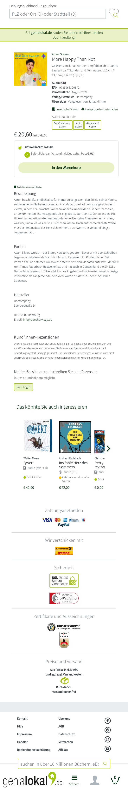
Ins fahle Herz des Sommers (73, 464)
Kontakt (22, 719)
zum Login (23, 387)
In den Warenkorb (66, 167)
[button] (74, 781)
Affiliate (63, 750)
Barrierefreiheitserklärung (33, 750)
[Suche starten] (105, 764)
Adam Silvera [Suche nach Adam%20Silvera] (60, 54)
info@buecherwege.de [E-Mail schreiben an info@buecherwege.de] (37, 320)
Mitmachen (65, 742)
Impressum (24, 734)
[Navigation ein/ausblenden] (94, 780)
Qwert (28, 462)
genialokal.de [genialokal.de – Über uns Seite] (41, 32)
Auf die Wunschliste (28, 187)
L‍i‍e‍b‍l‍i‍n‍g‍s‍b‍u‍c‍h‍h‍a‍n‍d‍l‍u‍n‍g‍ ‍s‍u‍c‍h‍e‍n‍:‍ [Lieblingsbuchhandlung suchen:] (33, 5)
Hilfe (20, 726)
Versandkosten (72, 674)
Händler (22, 742)
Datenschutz (66, 734)
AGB (61, 726)
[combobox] (59, 764)
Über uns (64, 719)
